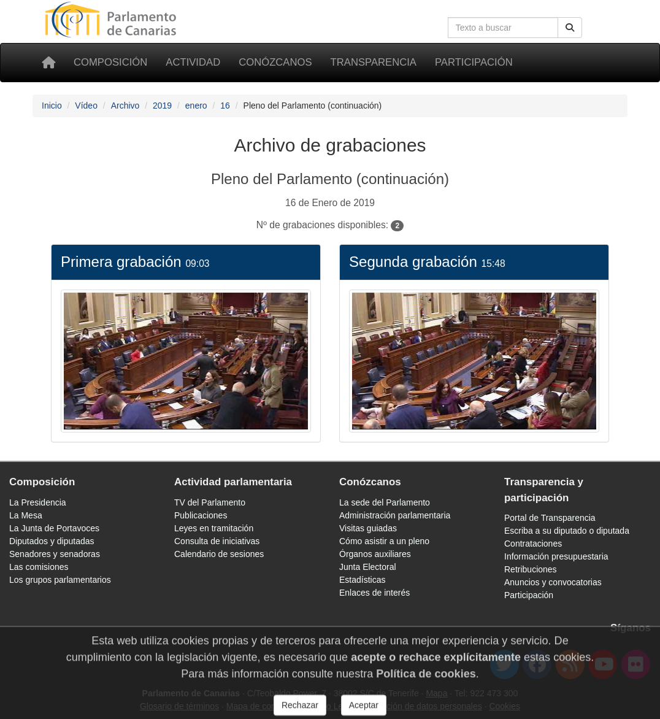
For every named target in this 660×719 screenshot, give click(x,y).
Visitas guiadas (368, 528)
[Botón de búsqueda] (570, 27)
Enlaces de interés (374, 593)
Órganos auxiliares (375, 554)
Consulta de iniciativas (216, 541)
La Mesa (25, 515)
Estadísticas (362, 580)
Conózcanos (275, 62)
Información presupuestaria (556, 556)
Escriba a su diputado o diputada (566, 531)
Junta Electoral (367, 567)
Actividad (193, 62)
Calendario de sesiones (219, 554)
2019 (162, 105)
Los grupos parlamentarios (60, 580)
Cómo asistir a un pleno (384, 541)
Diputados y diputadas (51, 541)
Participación (474, 62)
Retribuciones (530, 569)
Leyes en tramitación (213, 528)
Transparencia (373, 62)
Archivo (125, 105)
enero (196, 105)
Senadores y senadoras (54, 554)
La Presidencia (37, 502)
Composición (110, 62)
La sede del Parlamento (384, 502)
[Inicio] (48, 63)
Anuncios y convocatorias (553, 582)
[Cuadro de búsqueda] (503, 27)
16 (225, 105)
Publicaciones (200, 515)
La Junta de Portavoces (54, 528)
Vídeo (86, 105)
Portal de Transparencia (550, 518)
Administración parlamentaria (394, 515)
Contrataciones (533, 543)
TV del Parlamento (209, 502)
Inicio (52, 105)
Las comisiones (39, 567)
